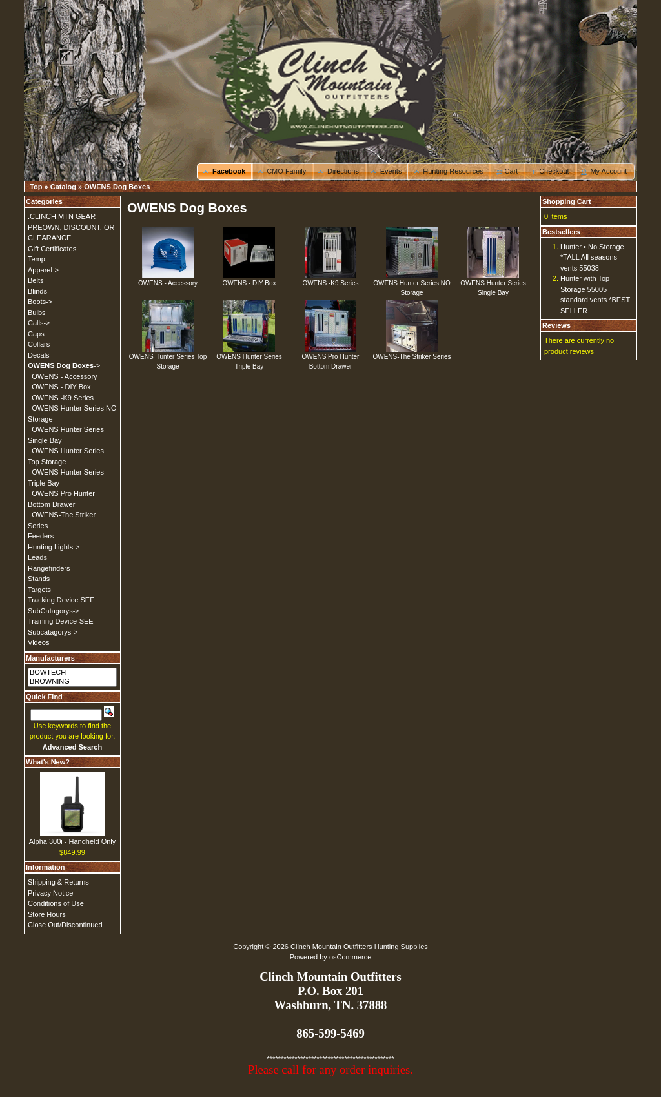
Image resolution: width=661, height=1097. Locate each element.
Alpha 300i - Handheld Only (72, 841)
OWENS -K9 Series (330, 279)
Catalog (63, 186)
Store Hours (47, 914)
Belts (35, 280)
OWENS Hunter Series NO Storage (411, 284)
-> (64, 365)
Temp (36, 259)
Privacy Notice (50, 893)
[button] (225, 171)
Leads (37, 557)
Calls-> (39, 323)
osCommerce (350, 957)
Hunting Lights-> (53, 547)
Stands (39, 578)
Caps (36, 334)
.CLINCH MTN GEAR (62, 216)
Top (36, 186)
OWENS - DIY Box (249, 279)
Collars (39, 344)
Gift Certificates (52, 248)
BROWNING (72, 681)
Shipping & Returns (58, 882)
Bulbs (37, 312)
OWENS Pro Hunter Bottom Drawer (331, 358)
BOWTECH (72, 672)
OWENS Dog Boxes (117, 186)
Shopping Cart (566, 201)
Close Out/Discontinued (65, 924)
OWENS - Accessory (168, 279)
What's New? (48, 762)
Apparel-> (43, 270)
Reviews (556, 325)
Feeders (41, 536)
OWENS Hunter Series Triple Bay (249, 358)
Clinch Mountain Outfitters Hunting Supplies (359, 946)
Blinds (37, 291)
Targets (39, 589)
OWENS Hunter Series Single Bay (493, 284)
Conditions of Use (56, 903)
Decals (39, 355)
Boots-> (40, 301)
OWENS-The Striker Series (411, 353)
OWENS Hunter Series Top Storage (168, 358)
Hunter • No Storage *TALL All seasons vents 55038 (592, 257)
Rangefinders (49, 568)
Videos (38, 642)
